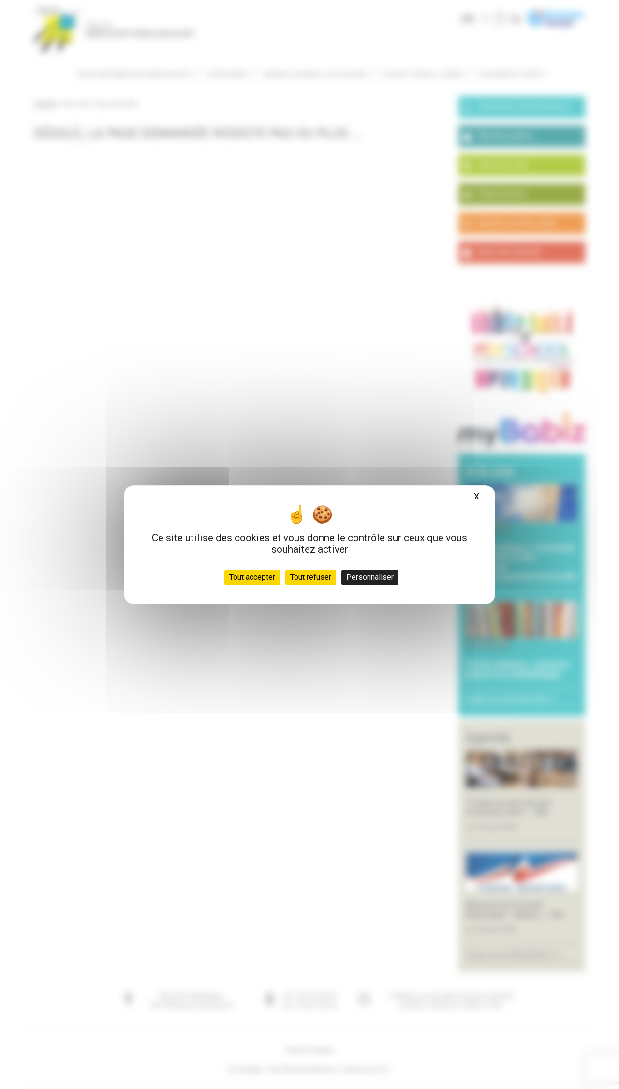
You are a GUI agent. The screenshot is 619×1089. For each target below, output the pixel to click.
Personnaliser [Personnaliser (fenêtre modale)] (370, 577)
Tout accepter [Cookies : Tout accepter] (252, 577)
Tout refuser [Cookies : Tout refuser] (310, 577)
